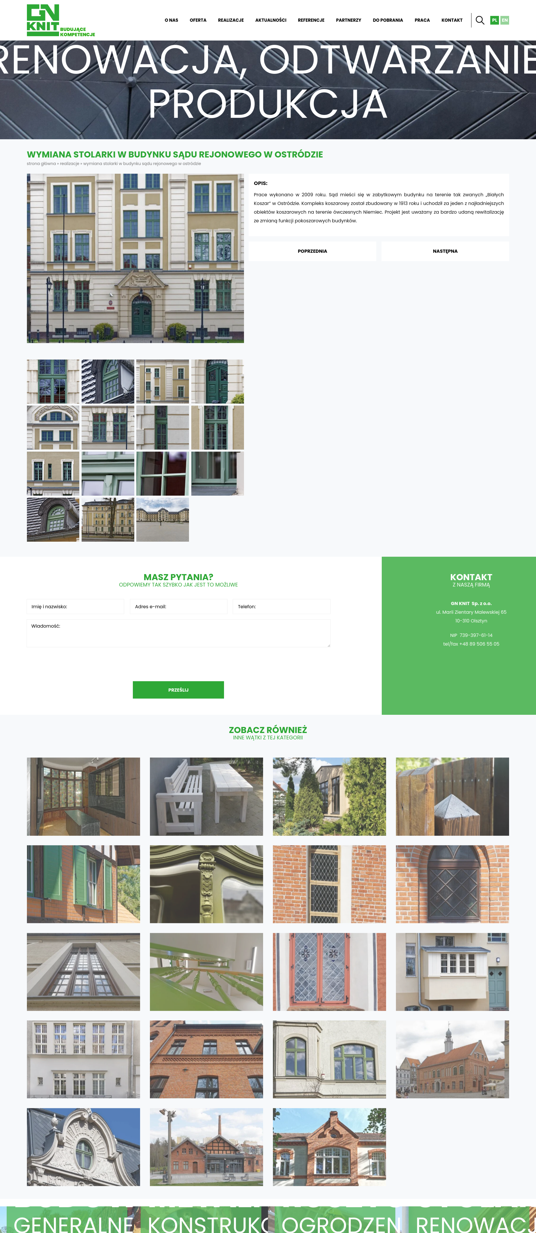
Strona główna (146, 20)
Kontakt (452, 20)
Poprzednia (312, 251)
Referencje (311, 20)
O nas (171, 20)
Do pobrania (388, 20)
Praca (422, 20)
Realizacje (231, 20)
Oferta (198, 20)
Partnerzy (348, 20)
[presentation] (179, 664)
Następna (445, 251)
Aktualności (270, 20)
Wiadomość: (178, 633)
